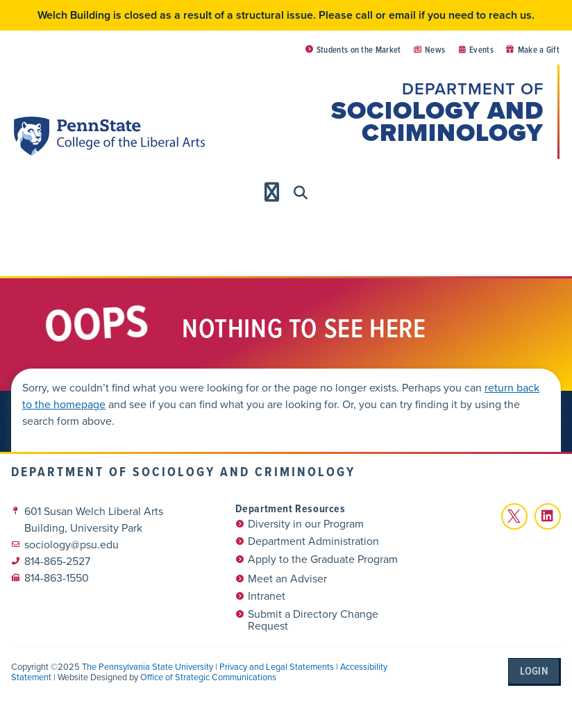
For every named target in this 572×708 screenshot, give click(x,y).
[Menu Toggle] (272, 192)
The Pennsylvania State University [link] (147, 666)
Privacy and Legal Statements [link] (276, 666)
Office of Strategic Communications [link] (208, 677)
